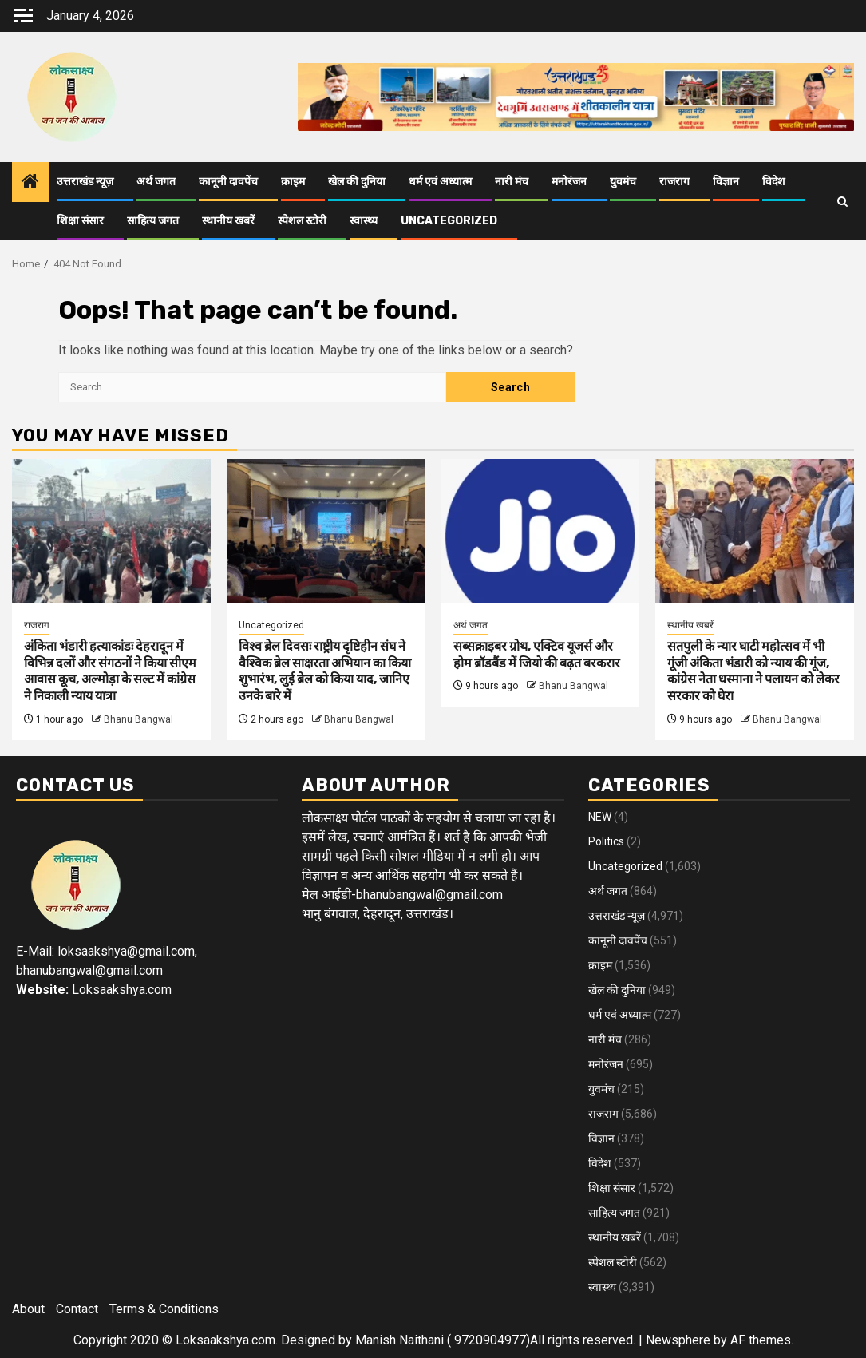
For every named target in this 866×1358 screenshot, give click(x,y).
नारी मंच (511, 181)
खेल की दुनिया (357, 181)
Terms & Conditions (164, 1308)
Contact (77, 1308)
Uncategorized (449, 221)
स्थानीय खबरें (228, 221)
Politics (606, 841)
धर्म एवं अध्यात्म (440, 181)
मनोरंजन (569, 181)
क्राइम (293, 181)
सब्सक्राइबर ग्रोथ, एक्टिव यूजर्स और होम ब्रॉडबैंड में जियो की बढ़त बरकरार (536, 655)
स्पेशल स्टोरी (302, 221)
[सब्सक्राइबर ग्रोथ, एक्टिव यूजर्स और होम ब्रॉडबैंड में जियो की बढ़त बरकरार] (540, 531)
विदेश (773, 181)
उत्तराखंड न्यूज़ (85, 181)
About (28, 1308)
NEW (599, 816)
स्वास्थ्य (364, 221)
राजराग (674, 181)
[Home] (30, 183)
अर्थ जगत (156, 181)
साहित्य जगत (153, 221)
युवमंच (623, 181)
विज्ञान (726, 181)
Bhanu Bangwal (138, 719)
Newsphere (678, 1340)
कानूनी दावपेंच (228, 181)
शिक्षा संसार (80, 221)
